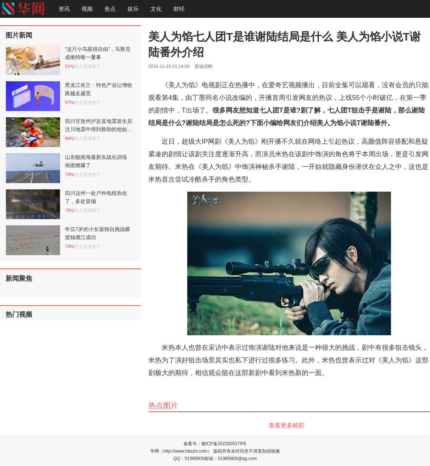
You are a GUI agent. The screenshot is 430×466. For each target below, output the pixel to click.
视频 (87, 9)
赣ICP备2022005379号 (224, 443)
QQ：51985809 (189, 458)
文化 (156, 9)
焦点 (110, 9)
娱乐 (133, 9)
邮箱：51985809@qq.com (231, 458)
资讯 (64, 9)
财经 (179, 9)
